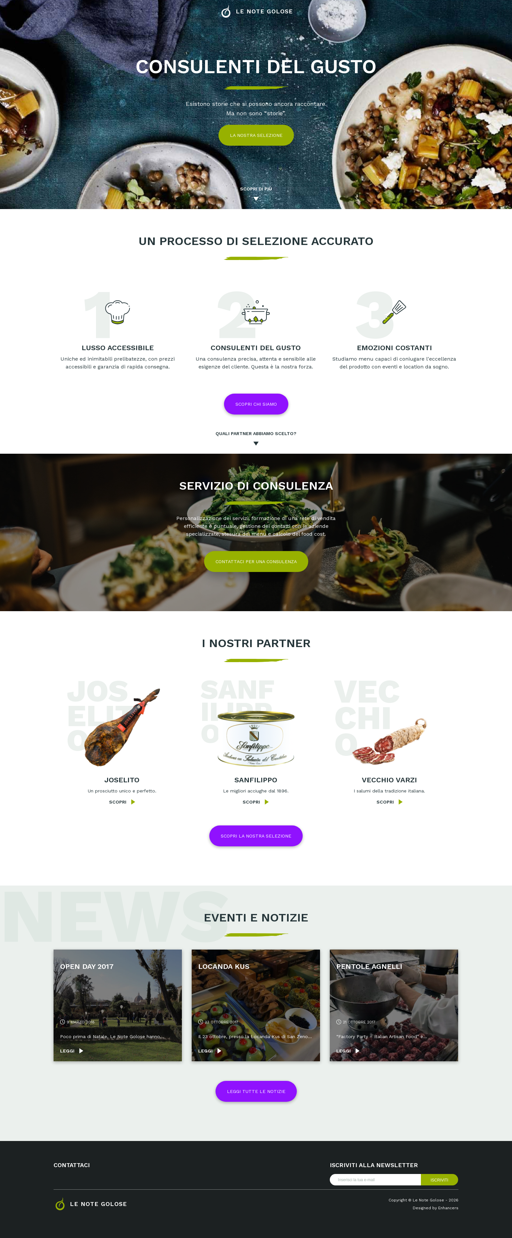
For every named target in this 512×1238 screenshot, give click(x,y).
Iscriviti (439, 1180)
